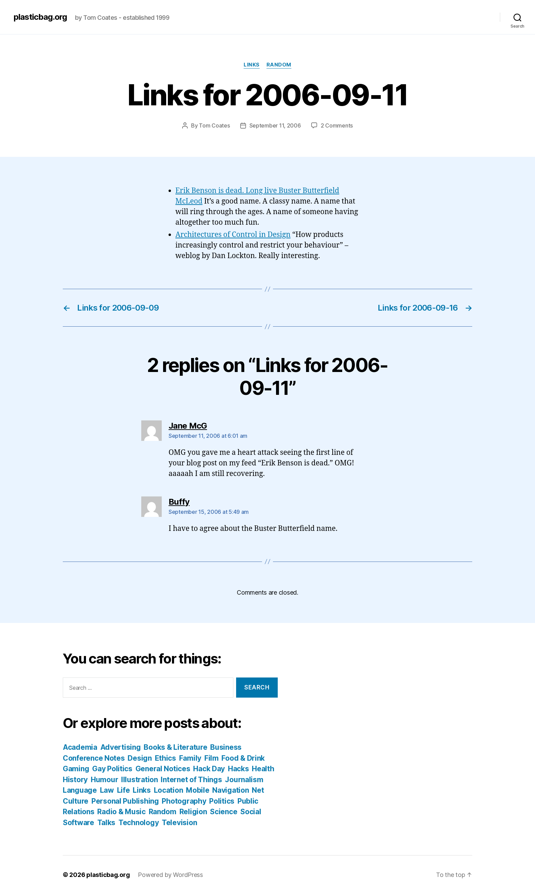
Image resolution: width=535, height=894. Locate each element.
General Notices (162, 768)
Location (168, 790)
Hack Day (209, 768)
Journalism (244, 779)
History (75, 779)
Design (139, 758)
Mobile (197, 790)
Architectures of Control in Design (233, 234)
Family (190, 758)
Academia (80, 747)
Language (80, 790)
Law (107, 790)
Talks (106, 822)
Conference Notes (94, 758)
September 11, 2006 (275, 125)
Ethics (165, 758)
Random (278, 65)
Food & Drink (243, 758)
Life (123, 790)
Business (226, 747)
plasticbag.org (40, 17)
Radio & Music (121, 811)
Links (252, 65)
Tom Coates (214, 125)
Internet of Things (191, 779)
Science (223, 811)
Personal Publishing (125, 801)
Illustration (139, 779)
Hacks (238, 768)
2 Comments (337, 125)
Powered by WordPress (170, 874)
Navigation (230, 790)
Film (211, 758)
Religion (193, 811)
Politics (221, 801)
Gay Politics (112, 768)
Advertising (120, 747)
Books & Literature (175, 747)
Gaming (76, 768)
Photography (184, 801)
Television (179, 822)
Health (263, 768)
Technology (138, 822)
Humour (104, 779)
